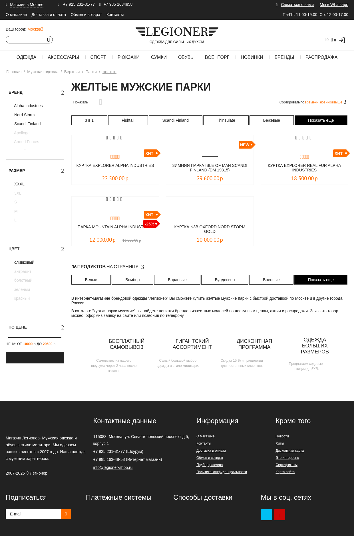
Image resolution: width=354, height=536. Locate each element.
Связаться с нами (297, 4)
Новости (282, 436)
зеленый (21, 289)
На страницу (107, 267)
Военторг (217, 57)
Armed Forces (26, 141)
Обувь (186, 57)
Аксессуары (63, 57)
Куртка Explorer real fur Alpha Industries (304, 168)
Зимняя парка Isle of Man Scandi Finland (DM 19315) (210, 168)
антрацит (22, 271)
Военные (271, 279)
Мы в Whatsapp (334, 4)
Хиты (279, 443)
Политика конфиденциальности (221, 472)
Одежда (27, 57)
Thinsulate (226, 120)
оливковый (23, 262)
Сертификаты (286, 465)
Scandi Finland (27, 123)
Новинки (252, 57)
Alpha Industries (28, 105)
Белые (91, 279)
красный (21, 298)
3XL (17, 193)
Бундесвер (225, 279)
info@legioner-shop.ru (112, 467)
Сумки (159, 57)
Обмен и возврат (86, 14)
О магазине (16, 14)
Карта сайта (285, 472)
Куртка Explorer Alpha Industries (115, 168)
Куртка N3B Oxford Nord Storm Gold (210, 230)
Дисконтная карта (289, 451)
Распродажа (321, 57)
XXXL (19, 184)
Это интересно (287, 458)
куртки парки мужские (114, 311)
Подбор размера (209, 465)
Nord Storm (24, 115)
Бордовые (177, 279)
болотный (22, 280)
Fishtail (128, 120)
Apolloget (22, 133)
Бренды (284, 57)
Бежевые (271, 120)
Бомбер (132, 279)
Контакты (115, 14)
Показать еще (321, 120)
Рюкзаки (129, 57)
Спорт (98, 57)
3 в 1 (89, 120)
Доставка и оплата (48, 14)
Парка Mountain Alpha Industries (115, 230)
